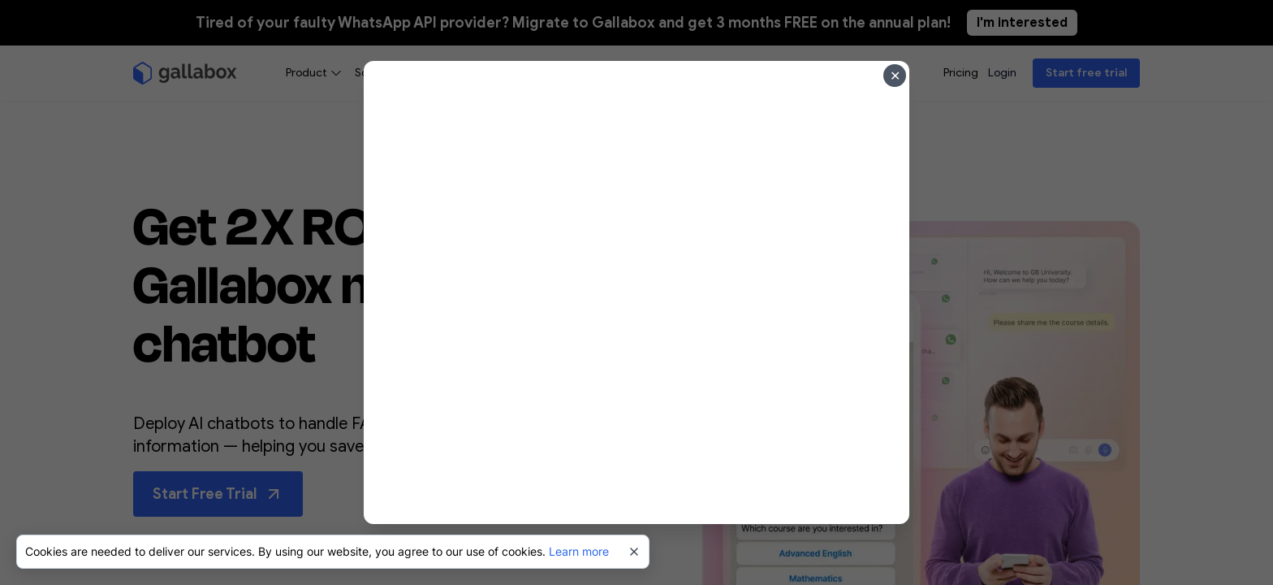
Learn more (579, 551)
